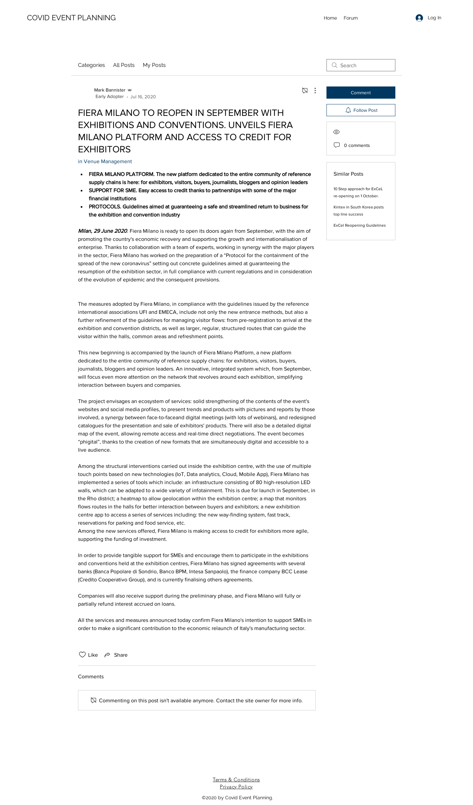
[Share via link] (115, 655)
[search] (360, 65)
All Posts (124, 65)
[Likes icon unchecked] (82, 655)
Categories (91, 65)
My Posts (154, 65)
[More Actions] (312, 90)
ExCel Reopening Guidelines (360, 225)
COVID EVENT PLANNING (71, 17)
